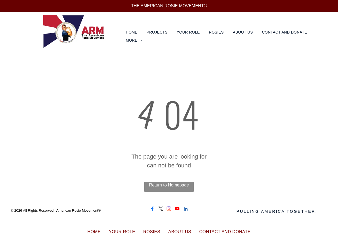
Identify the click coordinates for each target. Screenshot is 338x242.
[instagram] (169, 210)
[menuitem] (132, 32)
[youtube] (177, 210)
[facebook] (152, 210)
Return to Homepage (169, 185)
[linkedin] (185, 210)
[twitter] (160, 210)
